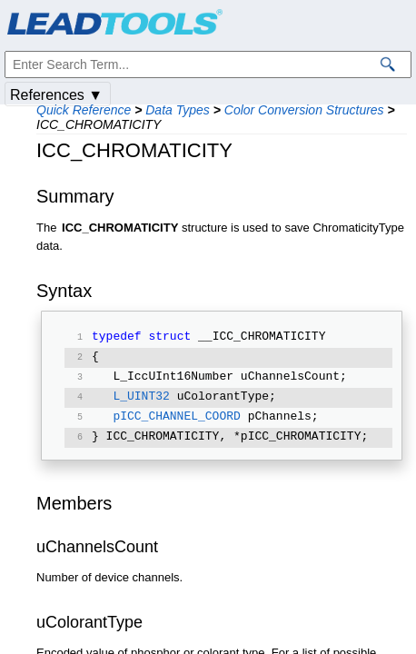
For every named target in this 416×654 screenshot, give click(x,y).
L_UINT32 (141, 398)
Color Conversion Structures (304, 110)
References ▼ (56, 95)
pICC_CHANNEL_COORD (176, 418)
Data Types (177, 110)
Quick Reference (83, 110)
